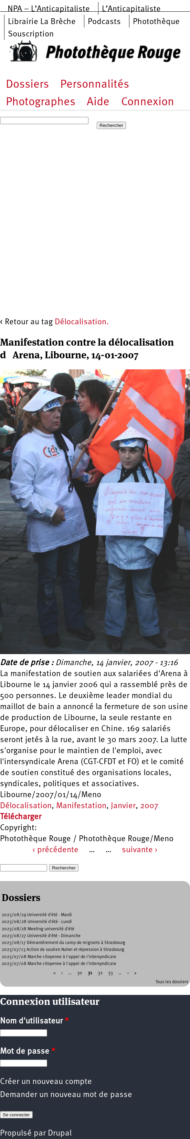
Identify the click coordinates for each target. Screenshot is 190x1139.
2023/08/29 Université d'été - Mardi (37, 915)
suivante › (140, 850)
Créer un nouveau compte (46, 1082)
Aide (98, 102)
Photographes (40, 102)
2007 (149, 806)
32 (100, 973)
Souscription (31, 34)
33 (110, 973)
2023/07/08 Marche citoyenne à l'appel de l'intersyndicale (59, 957)
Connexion (147, 102)
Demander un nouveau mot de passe (66, 1095)
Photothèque (156, 22)
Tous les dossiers (172, 982)
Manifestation (81, 806)
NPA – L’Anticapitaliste (49, 9)
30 (79, 973)
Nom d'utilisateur (34, 1021)
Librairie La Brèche (42, 22)
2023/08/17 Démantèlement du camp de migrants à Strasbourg (63, 943)
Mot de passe (27, 1052)
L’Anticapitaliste (131, 9)
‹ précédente (55, 850)
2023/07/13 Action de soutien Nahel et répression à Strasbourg (63, 949)
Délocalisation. (82, 322)
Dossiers (27, 84)
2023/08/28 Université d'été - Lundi (37, 922)
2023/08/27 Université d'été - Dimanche (41, 936)
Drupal (60, 1133)
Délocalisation (26, 806)
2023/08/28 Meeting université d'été (38, 929)
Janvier (123, 806)
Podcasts (104, 22)
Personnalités (94, 84)
